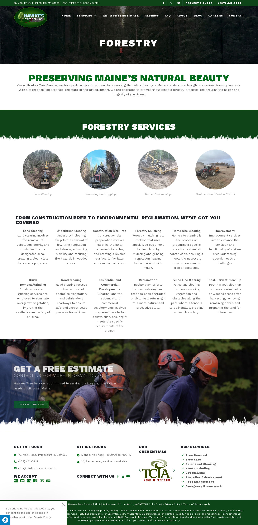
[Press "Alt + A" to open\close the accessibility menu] (5, 520)
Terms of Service (193, 504)
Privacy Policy (172, 504)
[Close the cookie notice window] (63, 505)
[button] (140, 470)
